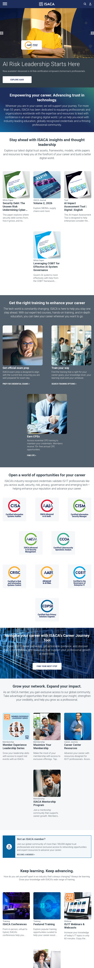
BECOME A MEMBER (25, 854)
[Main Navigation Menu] (5, 4)
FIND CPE (31, 455)
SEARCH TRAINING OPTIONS (63, 384)
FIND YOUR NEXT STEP (47, 666)
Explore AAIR (17, 79)
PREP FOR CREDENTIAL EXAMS (15, 384)
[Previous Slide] (1, 33)
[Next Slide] (92, 33)
